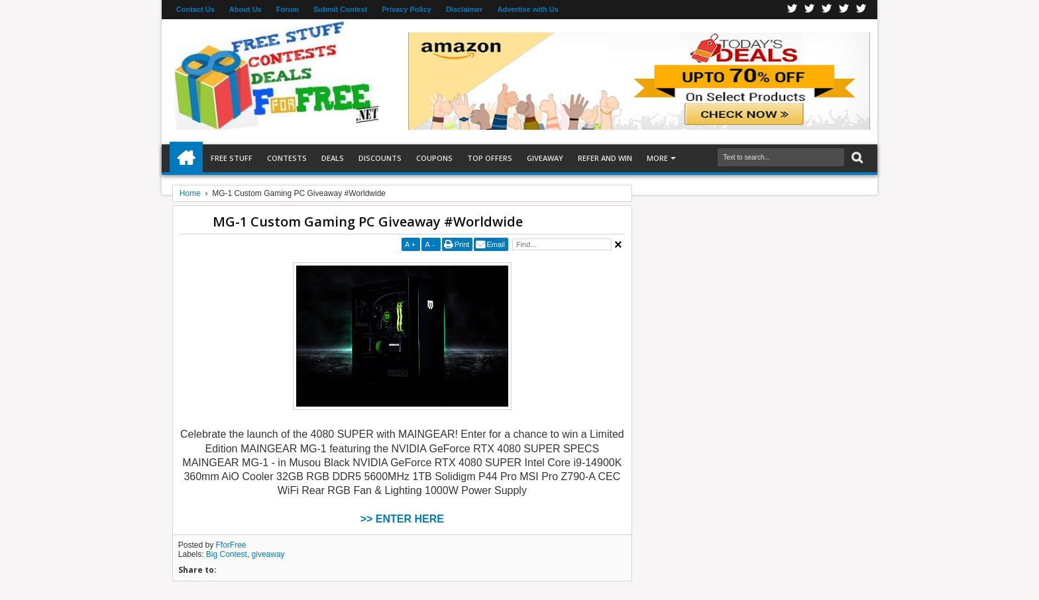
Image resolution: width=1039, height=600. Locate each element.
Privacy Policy (406, 9)
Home (186, 158)
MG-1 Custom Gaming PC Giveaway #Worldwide (368, 221)
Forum (287, 9)
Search (855, 158)
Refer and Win (605, 158)
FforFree (231, 545)
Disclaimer (464, 9)
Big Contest (226, 554)
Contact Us (195, 9)
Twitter (809, 9)
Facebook (792, 9)
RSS (844, 9)
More (657, 158)
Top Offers (489, 158)
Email (495, 244)
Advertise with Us (528, 9)
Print (462, 244)
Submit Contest (340, 9)
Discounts (380, 158)
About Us (245, 9)
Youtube (861, 9)
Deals (332, 158)
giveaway (268, 554)
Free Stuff (231, 158)
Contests (287, 158)
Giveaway (545, 158)
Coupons (434, 158)
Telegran (827, 9)
